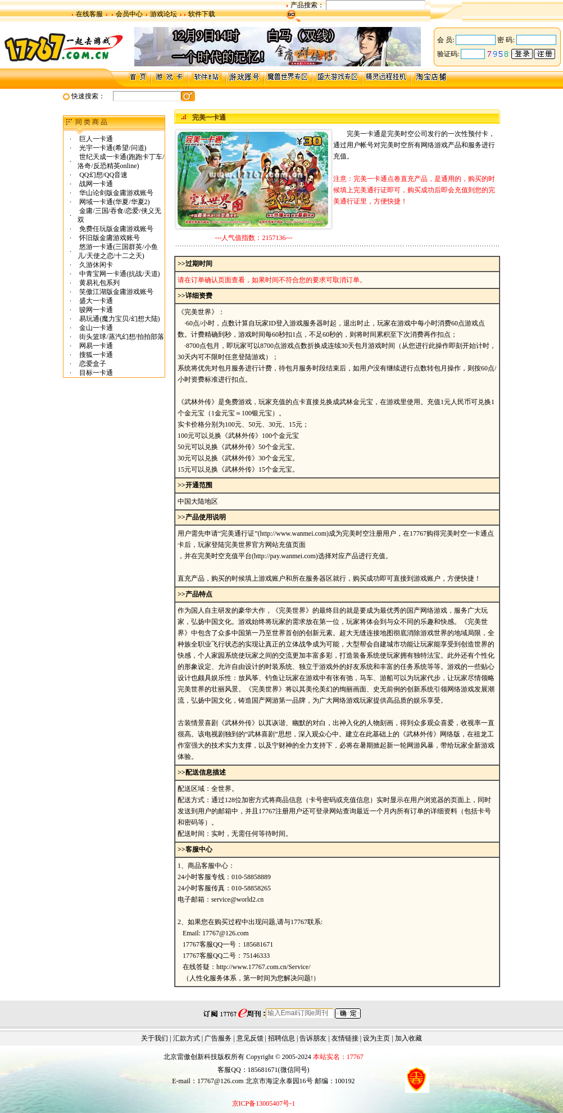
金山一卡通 (95, 328)
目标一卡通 (95, 373)
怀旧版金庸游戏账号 (109, 238)
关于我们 (154, 1038)
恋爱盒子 (92, 364)
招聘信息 (281, 1038)
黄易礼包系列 (99, 283)
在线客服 (89, 14)
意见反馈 (250, 1038)
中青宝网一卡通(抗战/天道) (119, 274)
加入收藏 (408, 1038)
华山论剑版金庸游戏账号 (115, 193)
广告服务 (218, 1038)
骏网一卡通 (95, 310)
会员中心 (129, 14)
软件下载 (201, 14)
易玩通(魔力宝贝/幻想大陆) (119, 319)
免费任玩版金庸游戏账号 (115, 229)
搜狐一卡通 (95, 355)
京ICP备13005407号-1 (264, 1103)
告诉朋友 (312, 1038)
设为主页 (376, 1038)
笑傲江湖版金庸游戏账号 (115, 292)
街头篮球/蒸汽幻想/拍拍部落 (121, 337)
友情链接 (345, 1038)
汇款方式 (186, 1038)
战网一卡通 (95, 184)
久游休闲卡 (95, 265)
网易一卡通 (95, 346)
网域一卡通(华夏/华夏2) (113, 202)
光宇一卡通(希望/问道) (112, 148)
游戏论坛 (163, 14)
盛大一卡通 (95, 301)
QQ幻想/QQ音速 (103, 175)
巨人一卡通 (95, 139)
